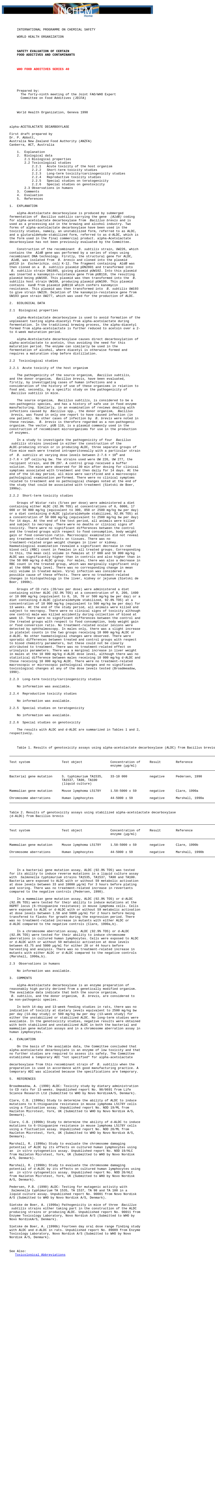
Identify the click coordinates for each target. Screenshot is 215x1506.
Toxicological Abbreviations (40, 1501)
